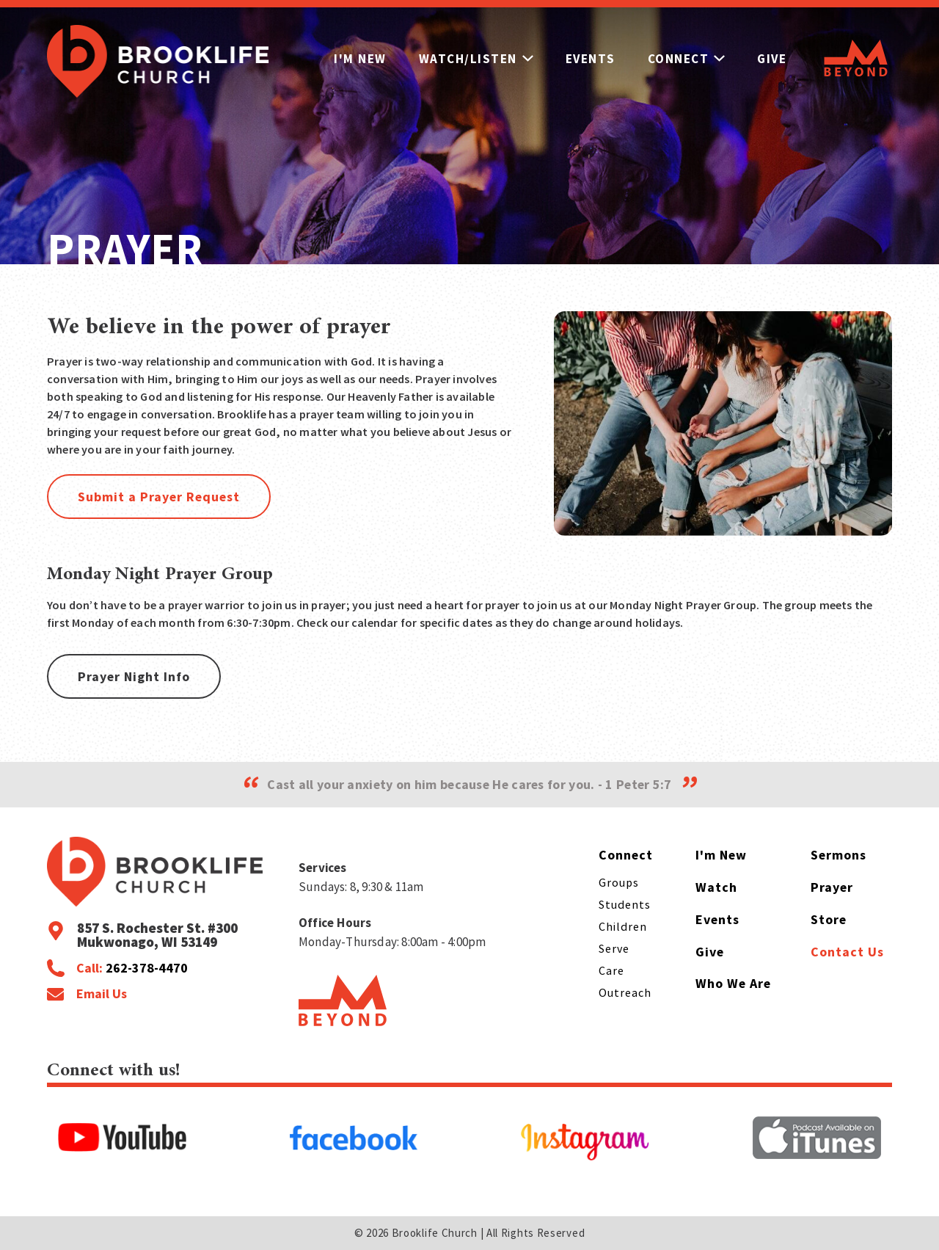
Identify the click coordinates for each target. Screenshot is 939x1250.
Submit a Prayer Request (159, 496)
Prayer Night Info (134, 676)
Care (611, 970)
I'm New (359, 59)
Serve (614, 948)
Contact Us (847, 951)
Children (623, 926)
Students (625, 904)
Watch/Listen (476, 59)
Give (775, 59)
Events (591, 59)
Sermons (838, 854)
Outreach (625, 992)
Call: (132, 968)
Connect (689, 59)
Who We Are (733, 983)
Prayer (832, 887)
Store (829, 919)
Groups (619, 882)
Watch (716, 887)
